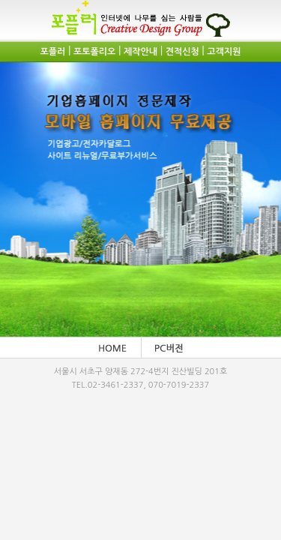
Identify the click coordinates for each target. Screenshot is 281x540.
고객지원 (224, 51)
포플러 (53, 51)
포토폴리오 (94, 51)
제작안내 (140, 51)
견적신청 (182, 51)
